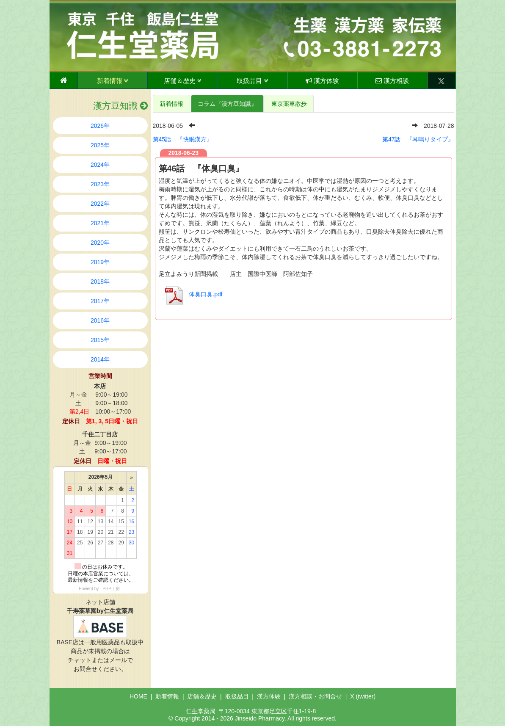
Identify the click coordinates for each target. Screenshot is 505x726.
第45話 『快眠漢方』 (183, 139)
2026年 (100, 125)
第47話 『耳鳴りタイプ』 (418, 139)
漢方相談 (392, 80)
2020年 (100, 242)
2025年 (100, 145)
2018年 (100, 281)
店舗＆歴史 (182, 80)
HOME (138, 696)
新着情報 (112, 80)
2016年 (100, 320)
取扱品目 (252, 80)
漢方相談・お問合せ (315, 696)
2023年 (100, 184)
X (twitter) (362, 696)
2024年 (100, 164)
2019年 (100, 262)
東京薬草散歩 (289, 103)
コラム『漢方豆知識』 (227, 103)
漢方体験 (322, 80)
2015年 (100, 340)
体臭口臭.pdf (191, 294)
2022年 (100, 203)
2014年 (100, 359)
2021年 (100, 223)
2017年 (100, 301)
